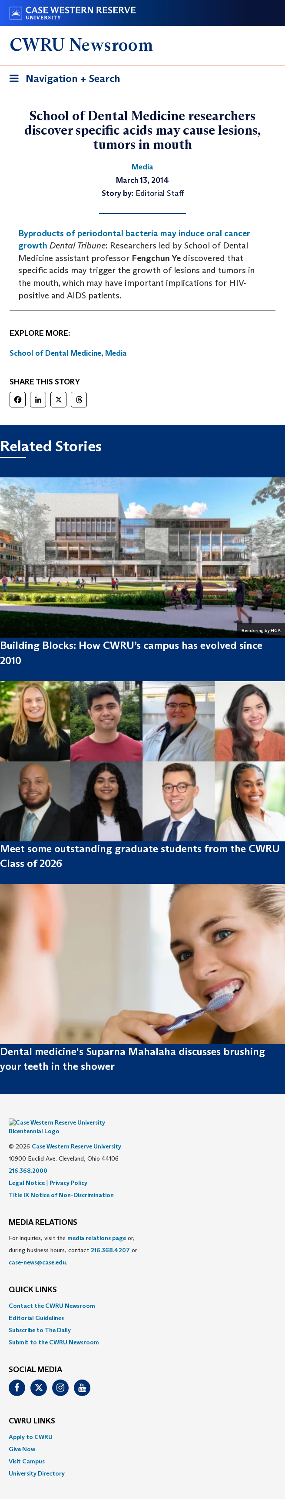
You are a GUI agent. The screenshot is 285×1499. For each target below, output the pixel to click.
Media (116, 353)
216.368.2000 (28, 1157)
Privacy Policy (68, 1170)
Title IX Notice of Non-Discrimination (61, 1182)
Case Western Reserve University (76, 1133)
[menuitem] (142, 1293)
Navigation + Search (62, 80)
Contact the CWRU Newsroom (52, 1293)
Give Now (22, 1436)
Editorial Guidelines (36, 1305)
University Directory (37, 1460)
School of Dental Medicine (55, 353)
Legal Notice (27, 1170)
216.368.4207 (110, 1237)
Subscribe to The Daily (40, 1317)
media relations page (96, 1225)
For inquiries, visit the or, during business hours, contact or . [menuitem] (73, 1237)
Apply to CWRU (31, 1424)
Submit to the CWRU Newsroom (54, 1329)
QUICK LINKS (33, 1277)
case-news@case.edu (37, 1249)
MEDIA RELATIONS (43, 1209)
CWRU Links (32, 1408)
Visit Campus (27, 1448)
